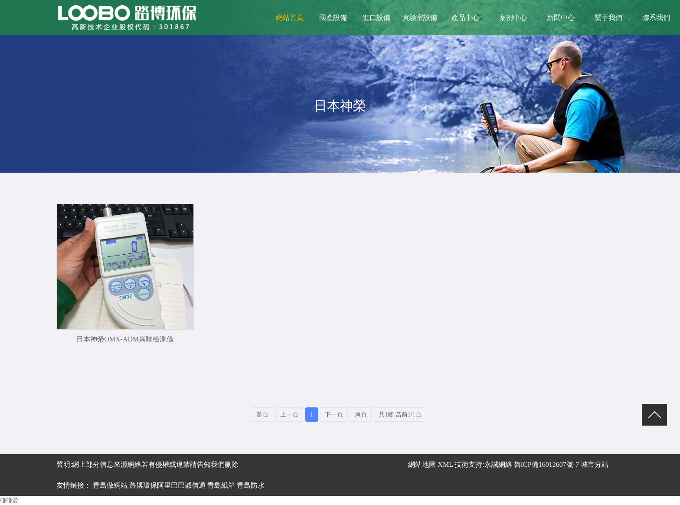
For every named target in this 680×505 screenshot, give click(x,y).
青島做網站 (110, 485)
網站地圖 (422, 464)
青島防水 (251, 485)
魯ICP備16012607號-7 (546, 464)
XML (444, 464)
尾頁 (361, 414)
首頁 (262, 414)
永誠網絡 (498, 464)
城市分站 (594, 464)
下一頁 (334, 414)
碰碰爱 (9, 500)
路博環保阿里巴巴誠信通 (167, 485)
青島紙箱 (221, 485)
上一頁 (289, 414)
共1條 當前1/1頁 (400, 414)
